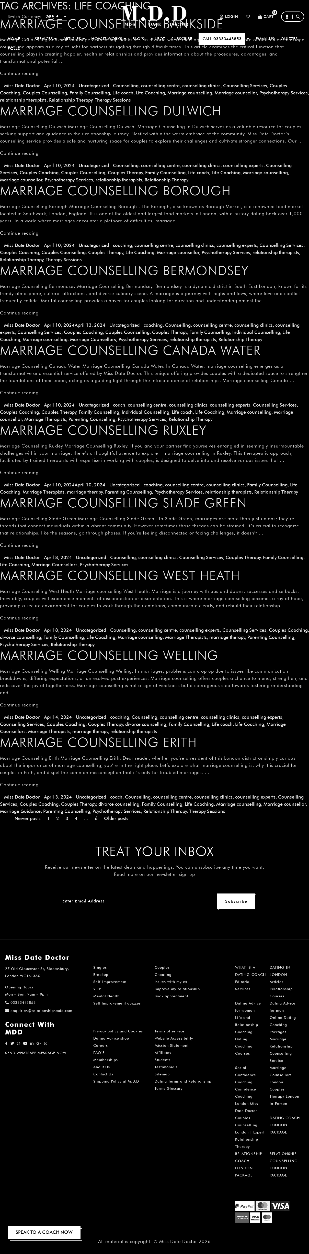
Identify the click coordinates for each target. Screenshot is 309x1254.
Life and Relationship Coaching (246, 1025)
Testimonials (166, 1067)
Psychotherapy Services (283, 92)
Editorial (243, 982)
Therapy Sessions (113, 100)
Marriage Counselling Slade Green (123, 502)
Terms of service (170, 1031)
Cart (265, 17)
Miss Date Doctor (22, 85)
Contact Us (103, 1074)
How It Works (108, 38)
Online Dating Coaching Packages (283, 1025)
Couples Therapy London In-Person (284, 1096)
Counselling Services (245, 85)
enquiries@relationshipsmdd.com (38, 1011)
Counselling (126, 85)
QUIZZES (289, 38)
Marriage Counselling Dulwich (111, 110)
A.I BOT (158, 38)
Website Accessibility (174, 1038)
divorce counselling (20, 637)
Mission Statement (172, 1045)
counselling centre (160, 85)
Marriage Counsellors (93, 339)
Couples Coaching (39, 172)
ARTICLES (74, 38)
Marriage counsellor (236, 92)
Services (242, 989)
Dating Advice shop (111, 1038)
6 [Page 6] (96, 818)
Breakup (100, 975)
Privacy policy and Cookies (118, 1031)
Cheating (163, 975)
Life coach (122, 92)
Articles (276, 982)
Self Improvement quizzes (117, 1003)
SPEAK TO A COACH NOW (44, 1232)
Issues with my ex (171, 982)
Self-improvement (110, 982)
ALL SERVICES (42, 38)
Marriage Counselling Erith (98, 742)
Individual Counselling (256, 332)
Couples (162, 967)
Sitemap (162, 1074)
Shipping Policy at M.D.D (116, 1081)
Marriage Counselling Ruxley (103, 430)
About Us (101, 1067)
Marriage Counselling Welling (109, 655)
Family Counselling (90, 92)
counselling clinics (201, 85)
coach (119, 405)
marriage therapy (84, 492)
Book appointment (171, 996)
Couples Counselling (45, 92)
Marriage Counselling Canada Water (130, 350)
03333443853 (20, 1002)
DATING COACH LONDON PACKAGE (285, 1125)
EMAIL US (265, 38)
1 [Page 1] (48, 818)
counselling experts (243, 165)
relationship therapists (23, 100)
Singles (100, 967)
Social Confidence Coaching (245, 1075)
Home (14, 38)
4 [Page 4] (76, 818)
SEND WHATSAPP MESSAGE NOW (35, 1053)
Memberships (105, 1060)
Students (162, 1060)
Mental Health (106, 996)
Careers (100, 1045)
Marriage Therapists (45, 419)
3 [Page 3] (66, 818)
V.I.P (97, 989)
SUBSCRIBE (181, 38)
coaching (122, 245)
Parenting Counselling (91, 419)
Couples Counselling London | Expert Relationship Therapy (250, 1132)
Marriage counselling (189, 92)
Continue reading (19, 73)
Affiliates (163, 1053)
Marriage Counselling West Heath (120, 575)
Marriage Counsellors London (281, 1075)
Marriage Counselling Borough (115, 190)
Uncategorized (94, 85)
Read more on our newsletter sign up (154, 874)
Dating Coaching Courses (244, 1046)
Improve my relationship (177, 989)
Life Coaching (150, 92)
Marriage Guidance (20, 811)
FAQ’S (138, 38)
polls (14, 48)
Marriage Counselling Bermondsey (124, 270)
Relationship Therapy (70, 100)
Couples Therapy (125, 172)
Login (229, 17)
